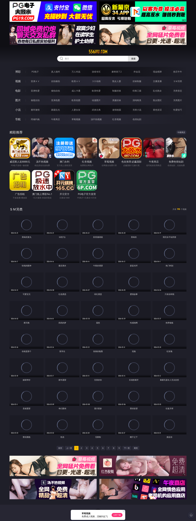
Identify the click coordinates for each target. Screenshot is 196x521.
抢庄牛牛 (177, 71)
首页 (60, 448)
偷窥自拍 (35, 100)
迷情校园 (116, 109)
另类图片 (177, 100)
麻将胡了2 (117, 71)
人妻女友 (76, 109)
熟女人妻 (116, 81)
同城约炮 (35, 119)
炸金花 (137, 71)
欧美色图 (76, 100)
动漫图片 (96, 100)
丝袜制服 (137, 81)
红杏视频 (116, 119)
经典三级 (137, 90)
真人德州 (55, 71)
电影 (18, 91)
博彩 (18, 71)
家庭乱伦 (55, 109)
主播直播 (157, 81)
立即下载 (117, 515)
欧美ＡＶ (76, 81)
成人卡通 (76, 90)
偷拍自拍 (55, 90)
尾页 (136, 448)
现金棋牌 (157, 71)
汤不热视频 (96, 119)
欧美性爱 (96, 90)
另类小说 (137, 109)
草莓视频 (76, 119)
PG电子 (35, 71)
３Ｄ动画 (96, 81)
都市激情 (35, 109)
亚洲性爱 (35, 90)
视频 (18, 81)
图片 (18, 100)
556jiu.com (98, 51)
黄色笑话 (157, 109)
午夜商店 (55, 119)
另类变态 (177, 90)
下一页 (127, 448)
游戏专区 (96, 71)
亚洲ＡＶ (35, 81)
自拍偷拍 (55, 81)
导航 (18, 119)
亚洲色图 (55, 100)
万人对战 (76, 71)
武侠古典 (96, 109)
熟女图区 (157, 100)
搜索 (133, 58)
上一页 (69, 448)
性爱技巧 (177, 109)
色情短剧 (137, 119)
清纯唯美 (137, 100)
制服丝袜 (116, 90)
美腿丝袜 (116, 100)
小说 (18, 110)
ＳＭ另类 (177, 81)
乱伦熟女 (157, 90)
